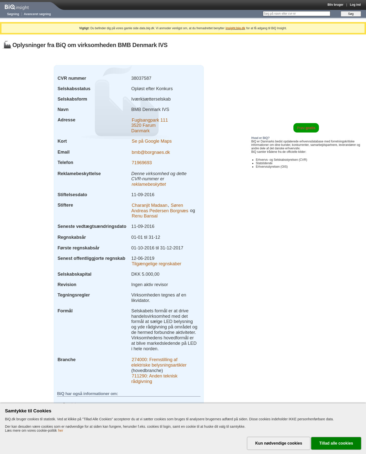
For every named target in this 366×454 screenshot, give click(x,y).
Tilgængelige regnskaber (156, 263)
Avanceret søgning (37, 14)
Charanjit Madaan (150, 205)
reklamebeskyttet (149, 184)
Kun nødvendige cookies (278, 443)
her (60, 430)
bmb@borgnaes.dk (151, 152)
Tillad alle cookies (336, 443)
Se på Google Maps (152, 141)
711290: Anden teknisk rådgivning (154, 378)
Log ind (355, 4)
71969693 (142, 162)
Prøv (306, 128)
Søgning (13, 14)
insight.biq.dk (235, 28)
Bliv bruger (335, 4)
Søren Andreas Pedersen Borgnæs (159, 207)
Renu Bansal (145, 215)
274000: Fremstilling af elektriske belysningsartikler (159, 362)
